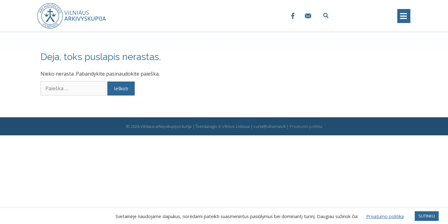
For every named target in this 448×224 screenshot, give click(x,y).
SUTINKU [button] (426, 216)
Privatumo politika (306, 126)
